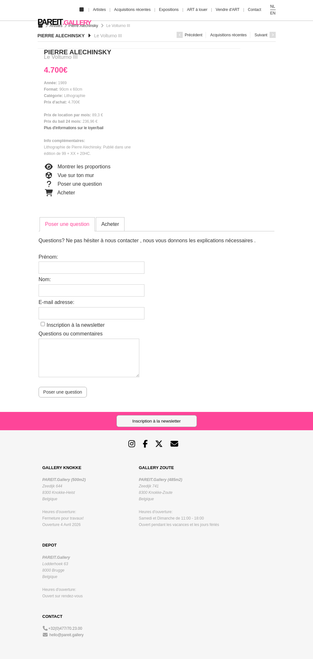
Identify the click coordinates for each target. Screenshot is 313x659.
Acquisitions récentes (132, 9)
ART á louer (197, 9)
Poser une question (73, 184)
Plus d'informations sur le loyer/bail (74, 128)
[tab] (67, 224)
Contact (254, 9)
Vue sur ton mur (69, 175)
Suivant (264, 35)
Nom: (45, 279)
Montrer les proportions (77, 166)
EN (273, 13)
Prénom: (48, 257)
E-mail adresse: (56, 302)
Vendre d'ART (228, 9)
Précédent (189, 35)
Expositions (169, 9)
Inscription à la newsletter (76, 325)
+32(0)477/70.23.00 (65, 628)
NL (272, 6)
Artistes (99, 9)
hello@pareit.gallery (67, 635)
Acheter (59, 192)
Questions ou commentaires (71, 333)
